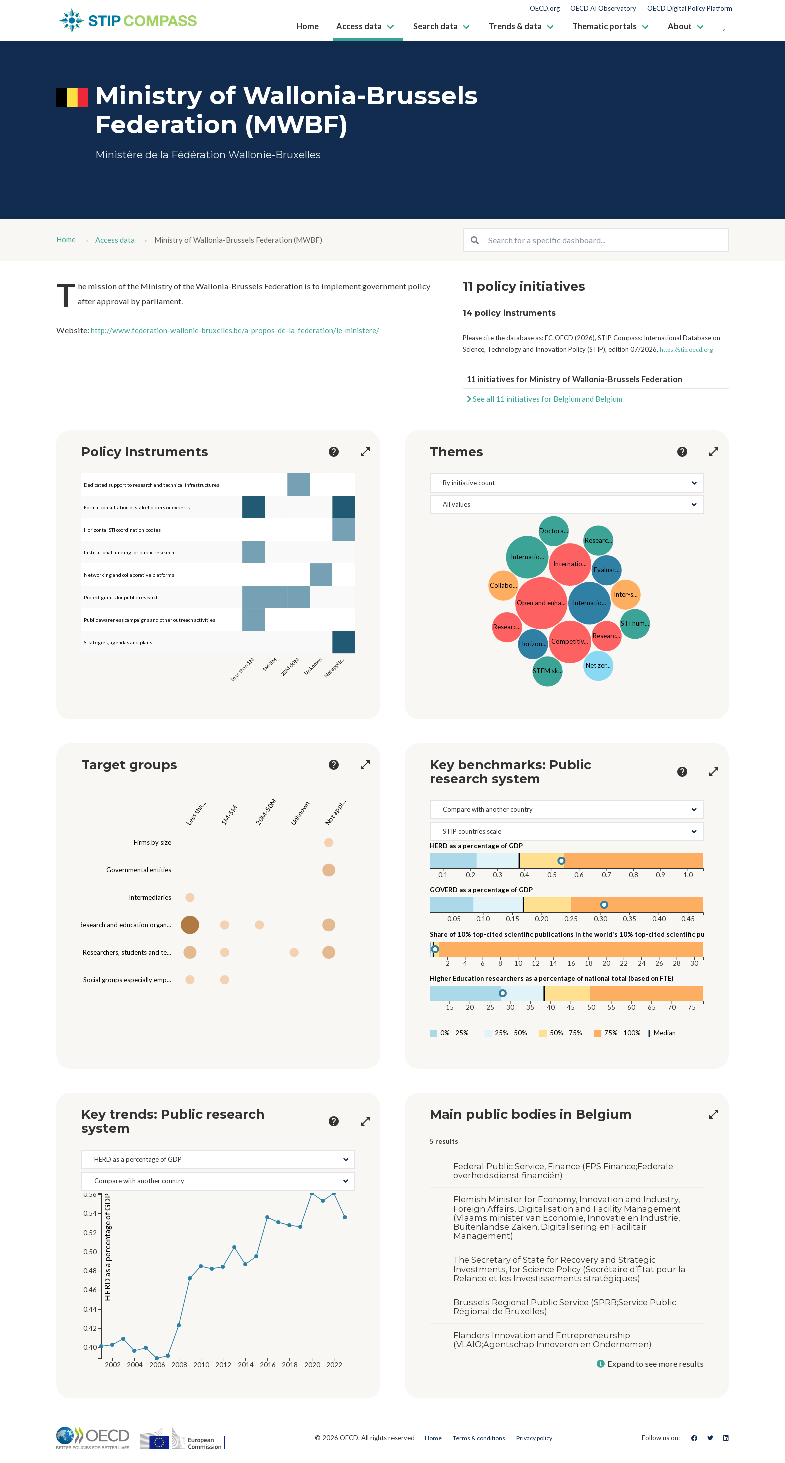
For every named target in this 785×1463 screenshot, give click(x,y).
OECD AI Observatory (603, 8)
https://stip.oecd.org (689, 349)
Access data (119, 240)
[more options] (324, 451)
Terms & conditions (475, 1438)
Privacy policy (536, 1438)
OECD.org (545, 8)
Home (67, 240)
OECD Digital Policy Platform (689, 8)
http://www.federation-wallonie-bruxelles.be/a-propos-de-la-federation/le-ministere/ (245, 330)
